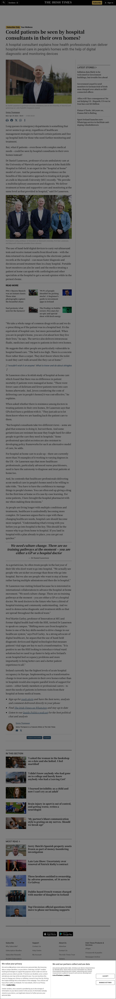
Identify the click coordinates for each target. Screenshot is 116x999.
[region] (58, 979)
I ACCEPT (105, 976)
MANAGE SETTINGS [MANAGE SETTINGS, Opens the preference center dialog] (105, 982)
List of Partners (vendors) (61, 975)
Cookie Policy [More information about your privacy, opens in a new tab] (10, 985)
